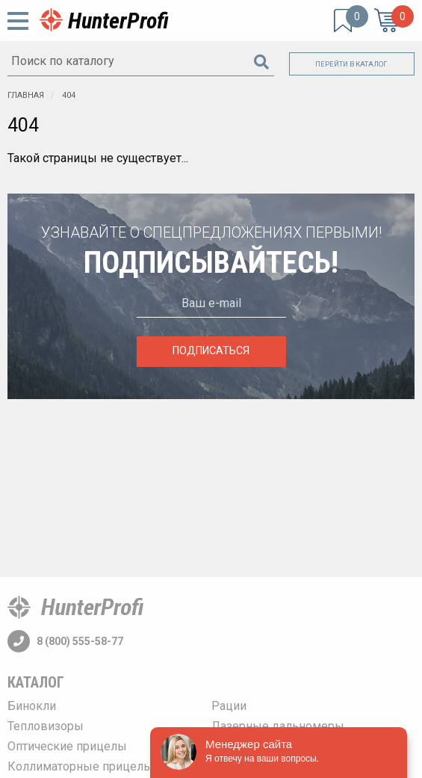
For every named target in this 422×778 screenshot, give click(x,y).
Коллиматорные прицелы (80, 766)
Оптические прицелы (67, 746)
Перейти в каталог (351, 64)
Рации (228, 706)
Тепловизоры (45, 726)
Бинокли (31, 706)
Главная (25, 95)
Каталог (35, 682)
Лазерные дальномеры (277, 726)
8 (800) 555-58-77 (65, 641)
